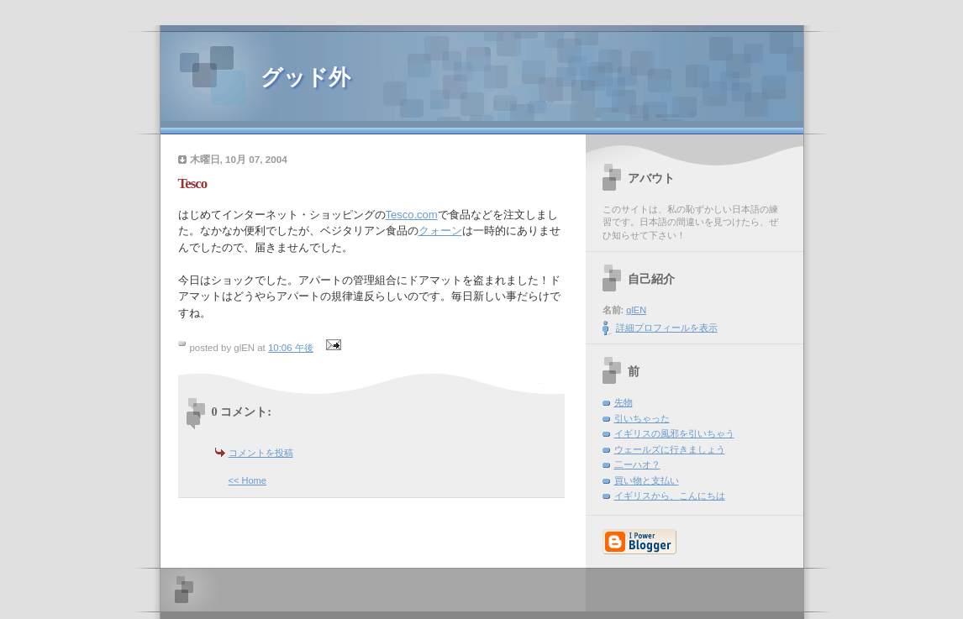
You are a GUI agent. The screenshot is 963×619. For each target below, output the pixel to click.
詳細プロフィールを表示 (667, 328)
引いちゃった (642, 418)
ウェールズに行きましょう (669, 449)
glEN (636, 310)
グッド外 (305, 78)
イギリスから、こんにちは (669, 495)
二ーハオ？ (637, 464)
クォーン (440, 230)
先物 (623, 402)
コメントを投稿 (261, 453)
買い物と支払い (646, 480)
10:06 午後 (290, 348)
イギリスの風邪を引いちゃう (674, 433)
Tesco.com (412, 214)
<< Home (247, 480)
